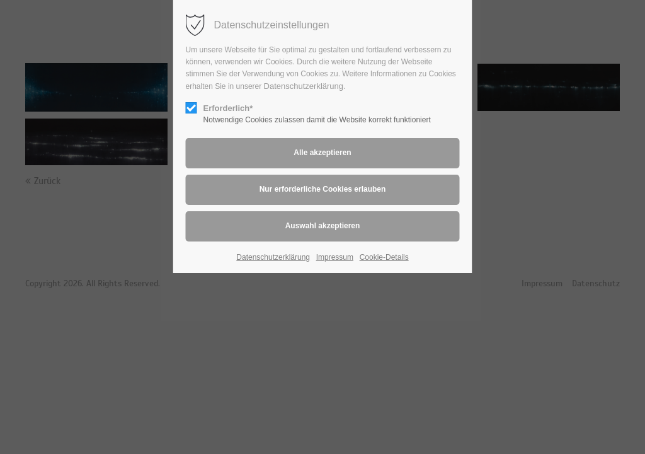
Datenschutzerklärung (303, 86)
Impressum (334, 257)
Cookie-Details (384, 257)
